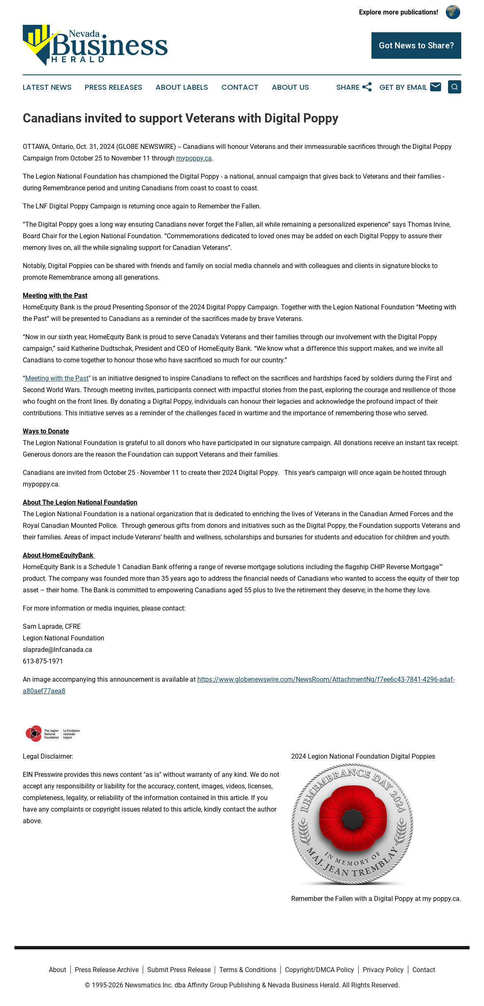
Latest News (47, 87)
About (57, 970)
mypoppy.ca (194, 158)
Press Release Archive (107, 970)
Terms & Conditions (247, 970)
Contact (240, 87)
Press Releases (113, 87)
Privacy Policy (383, 970)
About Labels (182, 87)
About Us (290, 87)
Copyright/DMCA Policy (319, 970)
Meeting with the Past (57, 378)
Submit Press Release (179, 970)
